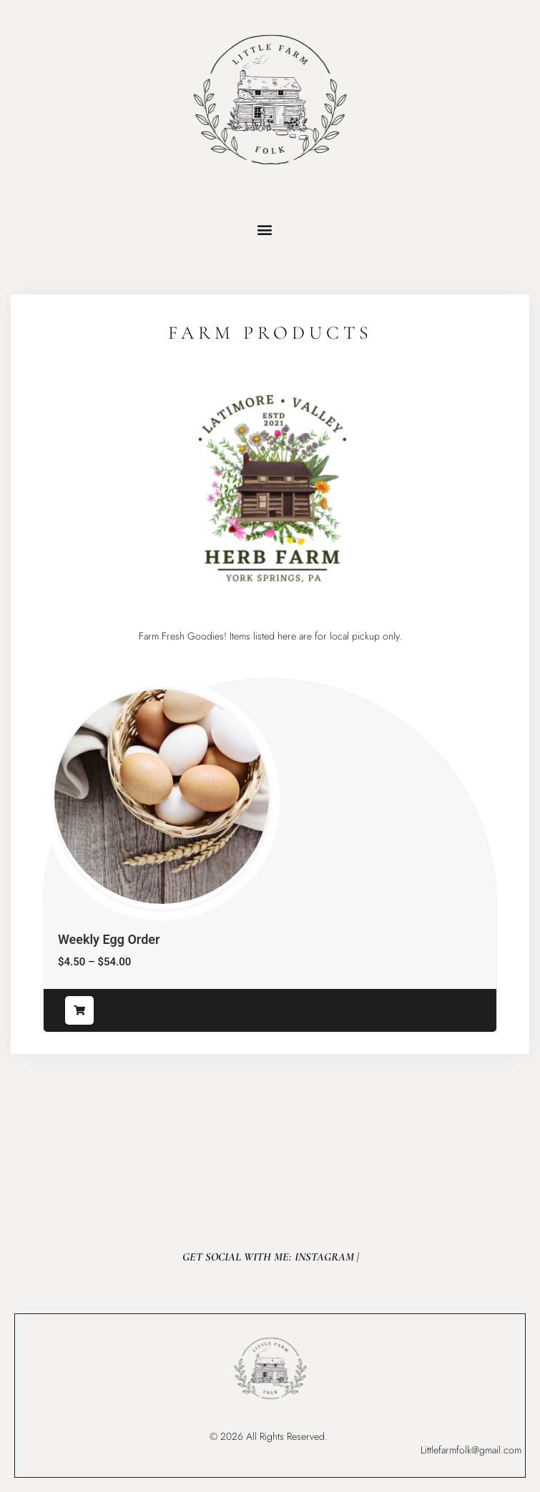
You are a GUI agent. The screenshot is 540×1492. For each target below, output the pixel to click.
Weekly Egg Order (108, 939)
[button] (265, 229)
